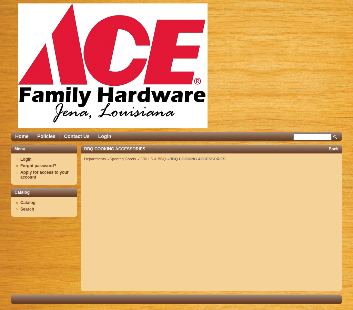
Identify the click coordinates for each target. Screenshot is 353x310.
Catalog (28, 202)
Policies (46, 136)
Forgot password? (38, 165)
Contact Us (77, 136)
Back (334, 149)
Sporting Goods (123, 159)
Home (22, 136)
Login (104, 136)
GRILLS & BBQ (153, 159)
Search (335, 137)
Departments (95, 159)
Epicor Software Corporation (113, 65)
